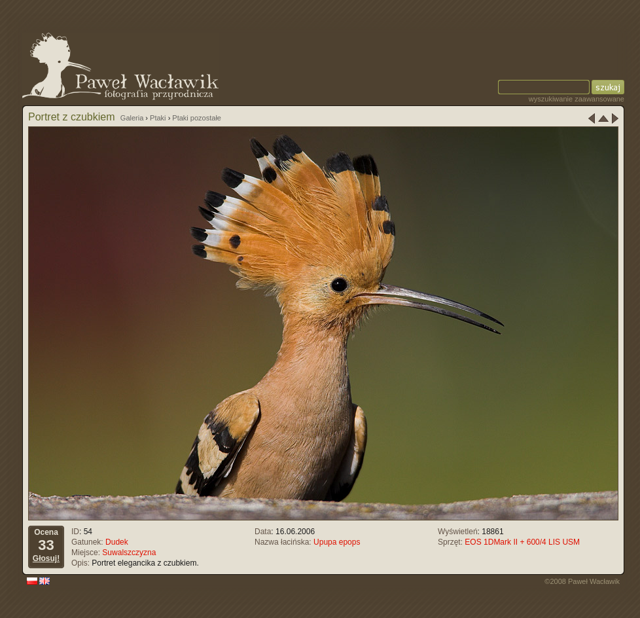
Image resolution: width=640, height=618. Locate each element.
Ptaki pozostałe (196, 118)
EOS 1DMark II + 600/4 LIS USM (522, 542)
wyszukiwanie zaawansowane (576, 99)
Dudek (116, 542)
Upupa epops (336, 542)
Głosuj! (46, 558)
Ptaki (158, 118)
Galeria (131, 118)
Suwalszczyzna (129, 552)
